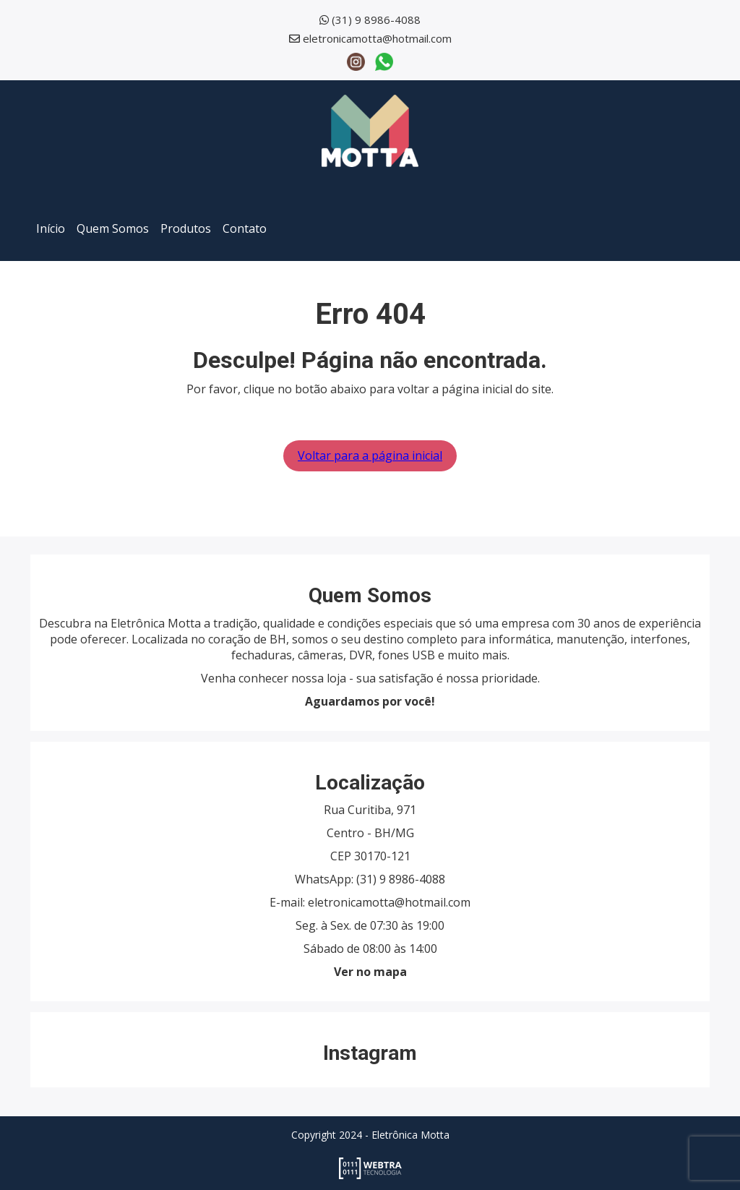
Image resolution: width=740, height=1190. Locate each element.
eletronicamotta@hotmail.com (377, 38)
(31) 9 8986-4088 (376, 19)
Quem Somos (113, 228)
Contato (245, 228)
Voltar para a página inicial (370, 455)
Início (50, 228)
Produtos (185, 228)
